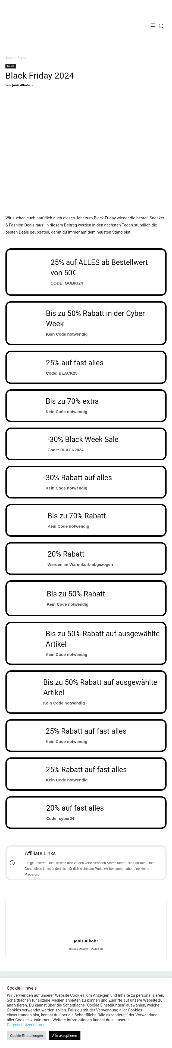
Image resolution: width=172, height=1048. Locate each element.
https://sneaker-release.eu (86, 949)
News (22, 57)
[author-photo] (86, 933)
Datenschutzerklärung (26, 1024)
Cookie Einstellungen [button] (26, 1036)
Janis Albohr (21, 85)
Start (9, 57)
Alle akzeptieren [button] (64, 1036)
